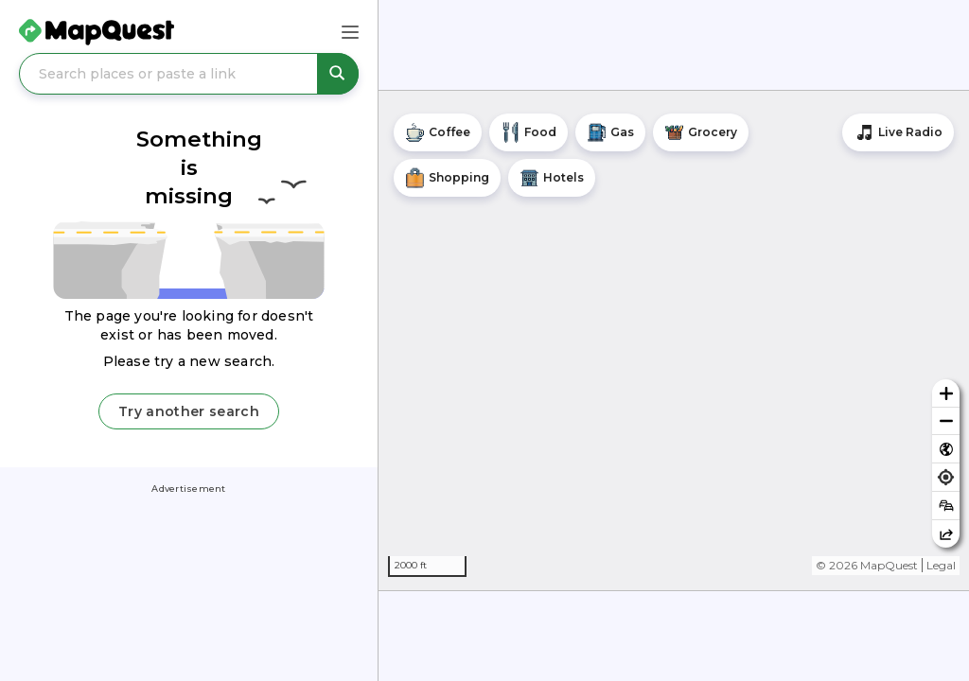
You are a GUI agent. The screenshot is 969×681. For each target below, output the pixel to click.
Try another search (188, 411)
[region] (674, 340)
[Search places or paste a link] (189, 74)
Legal (941, 565)
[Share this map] (946, 534)
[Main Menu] (350, 32)
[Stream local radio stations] (898, 132)
